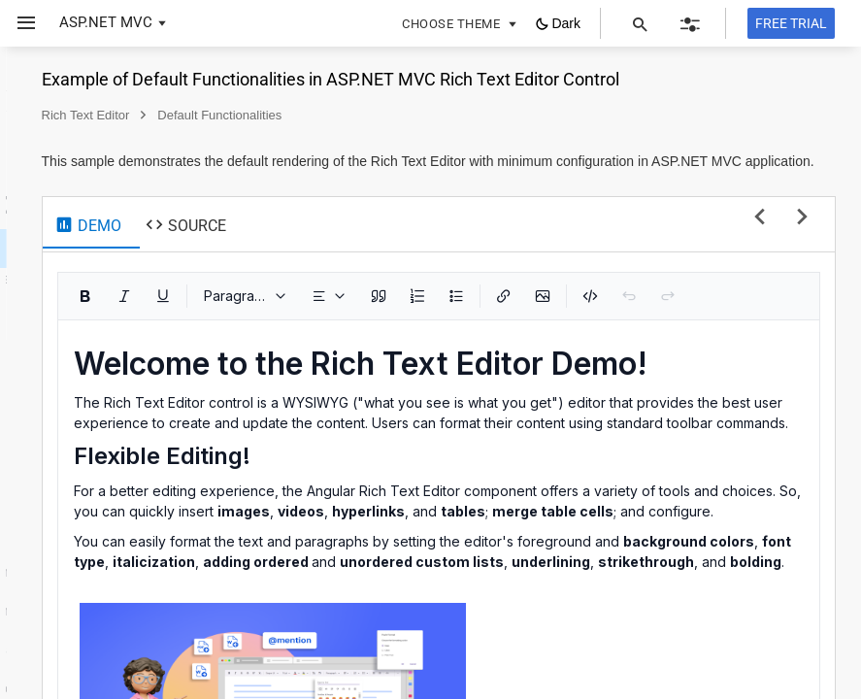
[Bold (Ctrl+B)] (340, 334)
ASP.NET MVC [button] (105, 22)
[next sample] (802, 257)
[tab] (343, 263)
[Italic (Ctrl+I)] (379, 334)
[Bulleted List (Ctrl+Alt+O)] (711, 334)
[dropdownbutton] (585, 334)
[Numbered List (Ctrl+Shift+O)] (672, 334)
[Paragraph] (500, 334)
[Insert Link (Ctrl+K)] (759, 334)
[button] (19, 23)
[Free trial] (791, 23)
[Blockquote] (633, 334)
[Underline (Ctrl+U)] (418, 334)
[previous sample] (760, 257)
